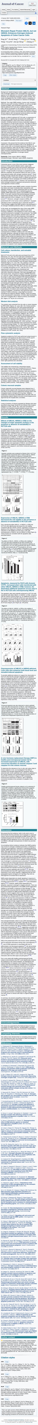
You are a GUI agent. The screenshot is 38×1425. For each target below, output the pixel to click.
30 (29, 969)
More (33, 56)
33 (8, 967)
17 (26, 881)
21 (35, 909)
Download (6, 84)
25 (1, 943)
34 (32, 974)
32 (31, 969)
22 (18, 926)
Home (3, 9)
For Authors (15, 9)
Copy (4, 75)
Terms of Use (29, 1422)
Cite (3, 24)
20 (6, 897)
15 (17, 881)
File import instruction (16, 84)
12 (25, 869)
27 (28, 955)
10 (31, 220)
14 (15, 881)
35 (6, 994)
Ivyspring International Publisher (15, 1419)
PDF (27, 18)
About (8, 9)
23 (20, 926)
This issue (19, 20)
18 (6, 883)
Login (33, 9)
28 (30, 955)
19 (7, 883)
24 (35, 942)
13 (27, 869)
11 (34, 855)
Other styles (12, 75)
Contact (4, 12)
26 (25, 945)
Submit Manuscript (25, 9)
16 (24, 881)
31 (31, 971)
